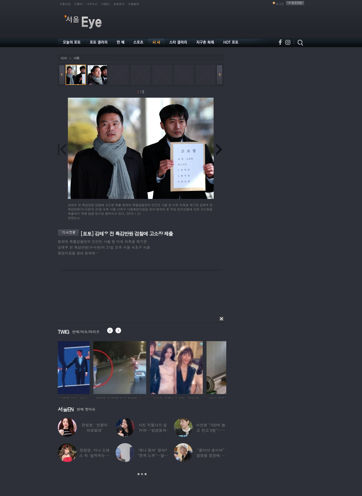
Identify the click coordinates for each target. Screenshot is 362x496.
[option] (84, 366)
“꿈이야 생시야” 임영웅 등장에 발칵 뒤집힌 (210, 455)
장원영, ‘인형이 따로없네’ (94, 427)
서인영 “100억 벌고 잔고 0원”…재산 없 (210, 430)
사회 (76, 58)
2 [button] (142, 474)
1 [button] (139, 474)
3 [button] (146, 474)
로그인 (280, 4)
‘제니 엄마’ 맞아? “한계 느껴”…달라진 (152, 455)
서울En (105, 4)
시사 (64, 58)
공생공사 (118, 4)
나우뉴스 (92, 4)
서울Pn (78, 4)
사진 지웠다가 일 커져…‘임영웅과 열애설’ (152, 430)
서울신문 (65, 4)
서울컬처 (133, 4)
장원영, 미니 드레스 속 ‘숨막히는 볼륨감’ (94, 455)
